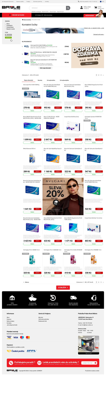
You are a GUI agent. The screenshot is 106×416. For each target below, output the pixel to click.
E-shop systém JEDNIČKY (35, 370)
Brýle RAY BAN (45, 11)
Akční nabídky (93, 15)
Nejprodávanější (28, 80)
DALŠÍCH (63, 288)
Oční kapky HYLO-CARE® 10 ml (31, 249)
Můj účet (87, 7)
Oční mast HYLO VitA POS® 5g (38, 45)
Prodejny (28, 1)
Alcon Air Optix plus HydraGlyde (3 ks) (73, 149)
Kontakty (47, 1)
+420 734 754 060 (87, 323)
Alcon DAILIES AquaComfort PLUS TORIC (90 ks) (73, 218)
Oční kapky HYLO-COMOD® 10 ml (52, 249)
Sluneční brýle (53, 11)
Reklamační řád (43, 321)
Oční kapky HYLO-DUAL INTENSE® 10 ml (73, 250)
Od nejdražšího (51, 80)
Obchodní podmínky (37, 1)
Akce (8, 317)
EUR (103, 1)
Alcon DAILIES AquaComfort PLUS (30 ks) (94, 85)
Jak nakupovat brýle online (7, 1)
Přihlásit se (86, 8)
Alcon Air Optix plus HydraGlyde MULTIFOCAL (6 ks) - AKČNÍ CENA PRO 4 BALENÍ (31, 219)
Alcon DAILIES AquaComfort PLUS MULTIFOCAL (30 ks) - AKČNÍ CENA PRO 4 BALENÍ (32, 118)
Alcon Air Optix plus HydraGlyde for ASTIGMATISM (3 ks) (93, 181)
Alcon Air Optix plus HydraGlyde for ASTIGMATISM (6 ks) (43, 60)
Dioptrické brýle (60, 11)
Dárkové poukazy (48, 15)
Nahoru (26, 282)
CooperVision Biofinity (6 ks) (71, 116)
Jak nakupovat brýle (12, 325)
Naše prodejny (10, 321)
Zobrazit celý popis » (98, 34)
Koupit (37, 107)
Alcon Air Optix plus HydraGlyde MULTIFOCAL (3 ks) (72, 85)
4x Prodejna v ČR (39, 15)
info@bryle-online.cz (87, 325)
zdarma (8, 34)
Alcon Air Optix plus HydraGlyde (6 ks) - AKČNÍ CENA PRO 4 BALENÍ (32, 181)
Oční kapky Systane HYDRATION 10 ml (93, 117)
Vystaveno (8, 37)
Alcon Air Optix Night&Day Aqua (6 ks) (53, 149)
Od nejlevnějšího (64, 80)
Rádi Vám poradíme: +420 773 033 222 (87, 1)
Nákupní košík (101, 8)
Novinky (40, 80)
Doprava (9, 319)
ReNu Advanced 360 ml (29, 148)
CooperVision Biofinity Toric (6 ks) (93, 218)
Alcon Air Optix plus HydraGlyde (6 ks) (93, 149)
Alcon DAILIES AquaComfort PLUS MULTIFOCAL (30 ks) (53, 218)
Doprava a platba (20, 1)
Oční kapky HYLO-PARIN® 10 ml (93, 249)
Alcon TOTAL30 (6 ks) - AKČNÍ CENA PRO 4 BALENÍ (43, 52)
